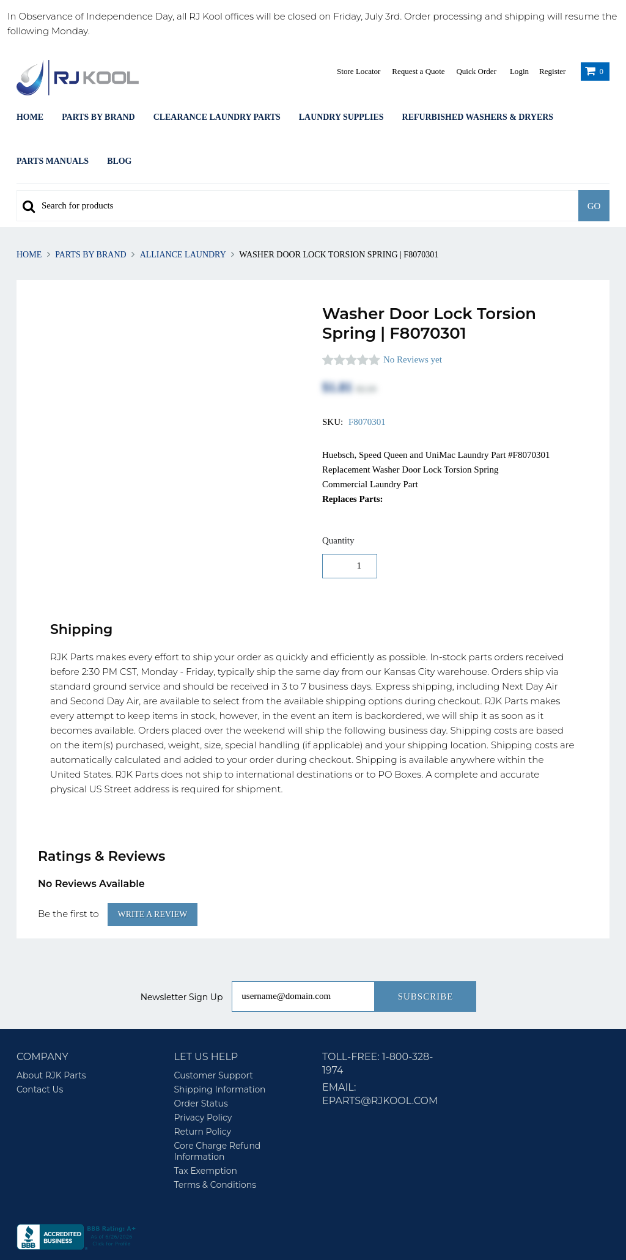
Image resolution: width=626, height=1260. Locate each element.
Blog (119, 161)
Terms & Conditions (215, 1145)
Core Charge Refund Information (217, 1112)
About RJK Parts (51, 1036)
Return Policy (202, 1092)
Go (594, 206)
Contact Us (40, 1050)
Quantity (338, 540)
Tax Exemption (205, 1131)
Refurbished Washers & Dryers (477, 117)
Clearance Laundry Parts (217, 117)
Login (519, 71)
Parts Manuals (53, 161)
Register (552, 71)
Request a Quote (418, 71)
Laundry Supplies (341, 117)
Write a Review (153, 875)
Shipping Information (220, 1050)
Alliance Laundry (183, 254)
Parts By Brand (98, 117)
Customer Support (213, 1036)
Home (30, 117)
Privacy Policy (203, 1078)
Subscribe (426, 957)
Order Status (201, 1064)
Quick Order (476, 71)
